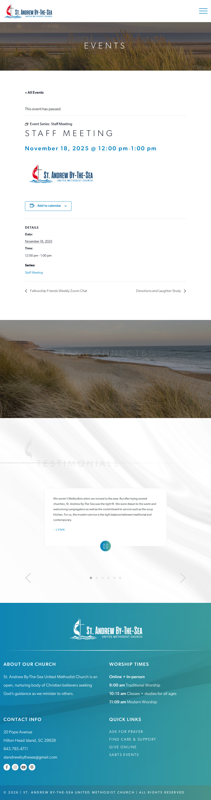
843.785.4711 (16, 749)
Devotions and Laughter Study (158, 291)
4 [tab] (108, 578)
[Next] (183, 578)
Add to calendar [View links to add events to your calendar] (49, 206)
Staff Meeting (34, 272)
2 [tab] (97, 578)
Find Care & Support (132, 739)
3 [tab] (103, 578)
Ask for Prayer (126, 732)
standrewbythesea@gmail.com (30, 757)
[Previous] (28, 578)
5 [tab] (114, 578)
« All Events (34, 93)
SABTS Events (124, 755)
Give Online (123, 747)
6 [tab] (120, 578)
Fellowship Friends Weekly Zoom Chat (59, 291)
